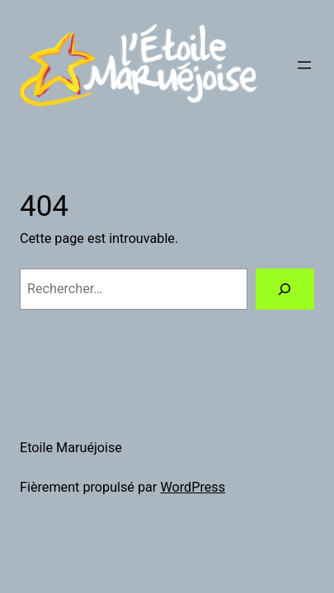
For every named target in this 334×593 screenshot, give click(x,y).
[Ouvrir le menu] (304, 65)
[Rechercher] (285, 289)
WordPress (192, 487)
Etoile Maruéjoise (71, 447)
